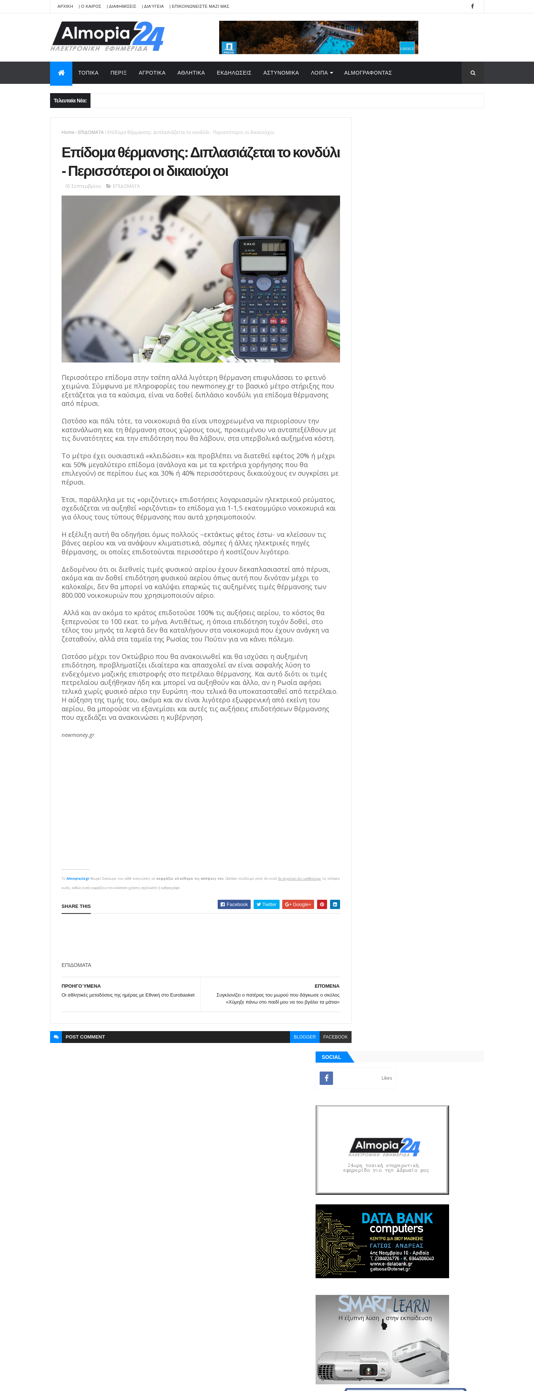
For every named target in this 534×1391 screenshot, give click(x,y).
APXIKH (65, 6)
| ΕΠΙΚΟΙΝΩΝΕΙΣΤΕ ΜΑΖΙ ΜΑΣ (199, 6)
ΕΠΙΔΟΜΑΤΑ (91, 132)
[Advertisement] (197, 947)
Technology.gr (166, 1380)
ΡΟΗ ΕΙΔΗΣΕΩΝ (383, 842)
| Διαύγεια (153, 6)
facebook (319, 1046)
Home (68, 132)
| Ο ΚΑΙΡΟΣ (90, 6)
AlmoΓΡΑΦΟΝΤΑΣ (368, 73)
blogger (288, 1046)
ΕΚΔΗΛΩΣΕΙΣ (234, 73)
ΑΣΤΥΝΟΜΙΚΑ (281, 73)
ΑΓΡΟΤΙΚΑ (152, 73)
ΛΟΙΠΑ (319, 73)
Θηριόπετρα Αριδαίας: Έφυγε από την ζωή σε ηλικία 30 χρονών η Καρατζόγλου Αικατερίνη (432, 562)
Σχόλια (450, 842)
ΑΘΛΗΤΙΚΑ (191, 73)
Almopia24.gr (77, 888)
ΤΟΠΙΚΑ (88, 73)
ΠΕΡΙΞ (119, 73)
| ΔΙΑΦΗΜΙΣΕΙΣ (121, 6)
